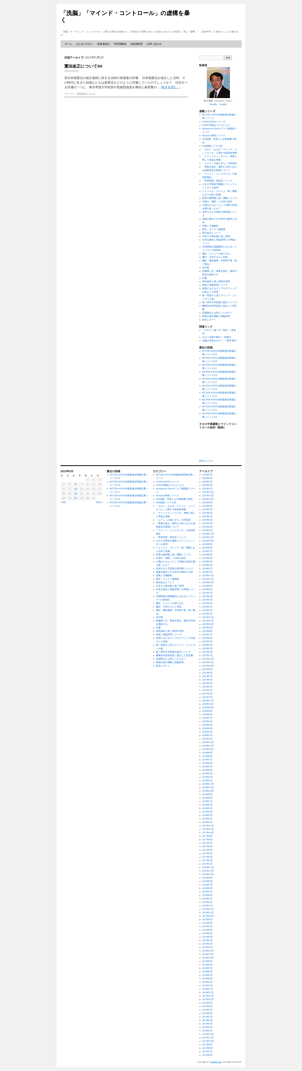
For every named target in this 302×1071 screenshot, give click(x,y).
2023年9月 (207, 586)
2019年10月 (208, 749)
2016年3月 (207, 898)
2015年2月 (207, 943)
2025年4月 (207, 520)
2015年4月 (207, 936)
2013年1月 (207, 1030)
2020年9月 (207, 711)
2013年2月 (207, 1027)
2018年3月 (207, 815)
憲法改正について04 (83, 66)
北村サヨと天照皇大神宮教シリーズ (174, 568)
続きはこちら (206, 460)
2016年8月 (207, 881)
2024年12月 (208, 533)
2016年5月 (207, 891)
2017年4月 (207, 853)
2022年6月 (207, 638)
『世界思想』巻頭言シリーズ (217, 180)
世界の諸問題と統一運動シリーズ (219, 198)
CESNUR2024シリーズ (213, 121)
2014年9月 (207, 961)
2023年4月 (207, 603)
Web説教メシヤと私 (212, 146)
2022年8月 (207, 631)
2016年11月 (208, 870)
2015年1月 (207, 947)
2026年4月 (207, 478)
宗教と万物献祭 (210, 226)
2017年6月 (207, 846)
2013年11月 (208, 996)
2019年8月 (207, 756)
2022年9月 (207, 627)
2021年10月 (208, 665)
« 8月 (63, 502)
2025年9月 (207, 502)
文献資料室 (136, 43)
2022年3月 (207, 648)
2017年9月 (207, 836)
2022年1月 (207, 655)
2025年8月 (207, 506)
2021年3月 (207, 690)
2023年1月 (207, 613)
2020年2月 (207, 735)
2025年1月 (207, 530)
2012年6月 (207, 1055)
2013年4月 (207, 1020)
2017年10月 (208, 832)
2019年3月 (207, 773)
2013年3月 (207, 1023)
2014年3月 (207, 982)
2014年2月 (207, 985)
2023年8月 (207, 589)
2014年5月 (207, 975)
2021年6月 (207, 679)
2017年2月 (207, 860)
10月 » (99, 502)
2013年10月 (208, 999)
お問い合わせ (154, 43)
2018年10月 (208, 791)
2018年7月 (207, 801)
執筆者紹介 (103, 43)
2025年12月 (208, 492)
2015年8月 (207, 923)
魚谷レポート (209, 319)
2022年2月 (207, 652)
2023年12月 (208, 575)
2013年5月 (207, 1016)
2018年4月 (207, 811)
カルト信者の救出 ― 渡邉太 (216, 337)
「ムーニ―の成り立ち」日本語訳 (219, 163)
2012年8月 (207, 1048)
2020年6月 (207, 721)
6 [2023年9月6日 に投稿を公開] (75, 484)
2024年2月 (207, 568)
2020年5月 (207, 725)
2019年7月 (207, 759)
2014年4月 (207, 978)
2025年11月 (208, 495)
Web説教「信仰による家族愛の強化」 (175, 499)
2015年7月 (207, 926)
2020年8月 (207, 714)
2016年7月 (207, 884)
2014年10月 (208, 957)
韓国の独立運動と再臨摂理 (216, 316)
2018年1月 (207, 822)
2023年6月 (207, 596)
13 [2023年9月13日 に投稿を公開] (75, 489)
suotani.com (216, 1062)
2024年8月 (207, 547)
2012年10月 (208, 1041)
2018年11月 (208, 787)
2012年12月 (208, 1034)
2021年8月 (207, 672)
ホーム (68, 43)
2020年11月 (208, 704)
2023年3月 (207, 606)
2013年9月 (207, 1003)
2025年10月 (208, 499)
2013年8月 (207, 1006)
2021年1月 (207, 697)
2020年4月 (207, 728)
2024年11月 (208, 537)
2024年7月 (207, 551)
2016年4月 (207, 895)
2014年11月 (208, 954)
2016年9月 (207, 877)
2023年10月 (208, 582)
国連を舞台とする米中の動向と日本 (174, 572)
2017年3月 (207, 857)
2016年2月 (207, 902)
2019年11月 (208, 745)
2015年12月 (208, 909)
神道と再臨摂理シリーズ (215, 285)
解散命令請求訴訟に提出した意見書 (174, 655)
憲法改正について (86, 93)
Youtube (213, 104)
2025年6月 (207, 513)
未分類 (205, 267)
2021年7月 (207, 676)
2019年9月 (207, 752)
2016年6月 (207, 888)
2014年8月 (207, 964)
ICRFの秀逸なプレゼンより (216, 125)
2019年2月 (207, 777)
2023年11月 (208, 579)
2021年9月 (207, 669)
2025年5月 (207, 516)
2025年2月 (207, 526)
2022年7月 (207, 634)
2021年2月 (207, 693)
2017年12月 (208, 825)
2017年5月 (207, 850)
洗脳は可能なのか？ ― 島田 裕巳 (219, 340)
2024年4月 (207, 561)
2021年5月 (207, 683)
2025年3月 (207, 523)
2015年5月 (207, 933)
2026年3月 (207, 481)
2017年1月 (207, 864)
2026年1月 (207, 488)
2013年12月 (208, 992)
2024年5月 (207, 558)
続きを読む (171, 87)
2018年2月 (207, 818)
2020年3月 (207, 731)
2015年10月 (208, 916)
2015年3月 (207, 940)
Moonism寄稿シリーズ (213, 135)
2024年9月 (207, 544)
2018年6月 (207, 804)
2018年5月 (207, 808)
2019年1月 (207, 780)
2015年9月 (207, 919)
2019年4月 (207, 770)
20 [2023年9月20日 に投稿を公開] (75, 493)
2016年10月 (208, 874)
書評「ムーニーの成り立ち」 (217, 253)
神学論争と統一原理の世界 (216, 281)
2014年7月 (207, 968)
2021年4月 (207, 686)
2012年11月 (208, 1037)
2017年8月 (207, 839)
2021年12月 (208, 659)
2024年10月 (208, 540)
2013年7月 (207, 1009)
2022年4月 (207, 645)
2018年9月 (207, 794)
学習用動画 (120, 43)
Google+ (223, 104)
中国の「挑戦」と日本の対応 (217, 201)
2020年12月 (208, 700)
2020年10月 (208, 707)
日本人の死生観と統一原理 (216, 236)
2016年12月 (208, 867)
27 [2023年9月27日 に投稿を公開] (75, 498)
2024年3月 (207, 565)
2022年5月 (207, 641)
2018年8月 (207, 797)
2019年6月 (207, 763)
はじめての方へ (85, 43)
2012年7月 (207, 1051)
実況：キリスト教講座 (213, 229)
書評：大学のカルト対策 (215, 257)
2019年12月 (208, 742)
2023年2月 (207, 610)
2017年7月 (207, 843)
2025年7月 (207, 509)
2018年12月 (208, 784)
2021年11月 (208, 662)
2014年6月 (207, 971)
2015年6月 (207, 930)
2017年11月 (208, 829)
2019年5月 (207, 766)
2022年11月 (208, 620)
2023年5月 (207, 599)
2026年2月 (207, 485)
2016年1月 (207, 905)
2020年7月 (207, 718)
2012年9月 (207, 1044)
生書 (204, 278)
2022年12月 (208, 617)
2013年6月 (207, 1013)
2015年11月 (208, 912)
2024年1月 (207, 572)
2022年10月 (208, 624)
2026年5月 (207, 474)
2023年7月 (207, 592)
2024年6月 (207, 554)
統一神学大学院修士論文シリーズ (219, 302)
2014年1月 (207, 989)
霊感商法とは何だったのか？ (217, 312)
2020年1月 (207, 738)
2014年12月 (208, 950)
